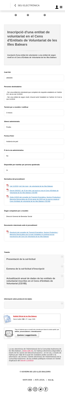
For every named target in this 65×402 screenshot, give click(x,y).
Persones (10, 16)
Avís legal (40, 380)
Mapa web (27, 380)
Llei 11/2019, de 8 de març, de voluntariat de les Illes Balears (31, 186)
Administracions (37, 16)
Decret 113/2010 (26, 361)
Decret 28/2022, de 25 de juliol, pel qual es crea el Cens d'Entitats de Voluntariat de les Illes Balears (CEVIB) (34, 192)
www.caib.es (28, 351)
